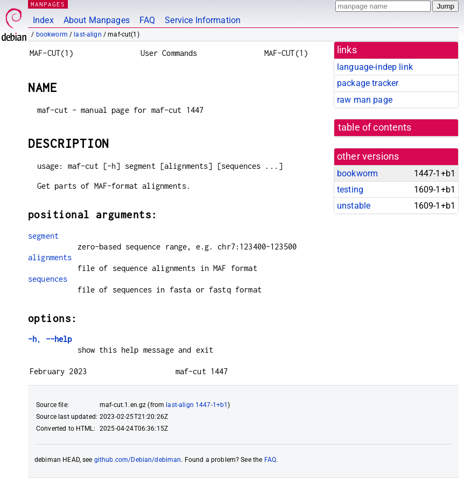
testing (350, 189)
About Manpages (97, 20)
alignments (50, 257)
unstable (353, 206)
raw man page (364, 100)
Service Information (203, 20)
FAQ (147, 20)
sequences (47, 278)
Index (43, 20)
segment (43, 235)
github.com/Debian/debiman (137, 459)
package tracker (367, 83)
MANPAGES (48, 4)
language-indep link (375, 67)
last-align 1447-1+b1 (197, 405)
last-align (88, 34)
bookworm (52, 34)
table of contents (375, 127)
